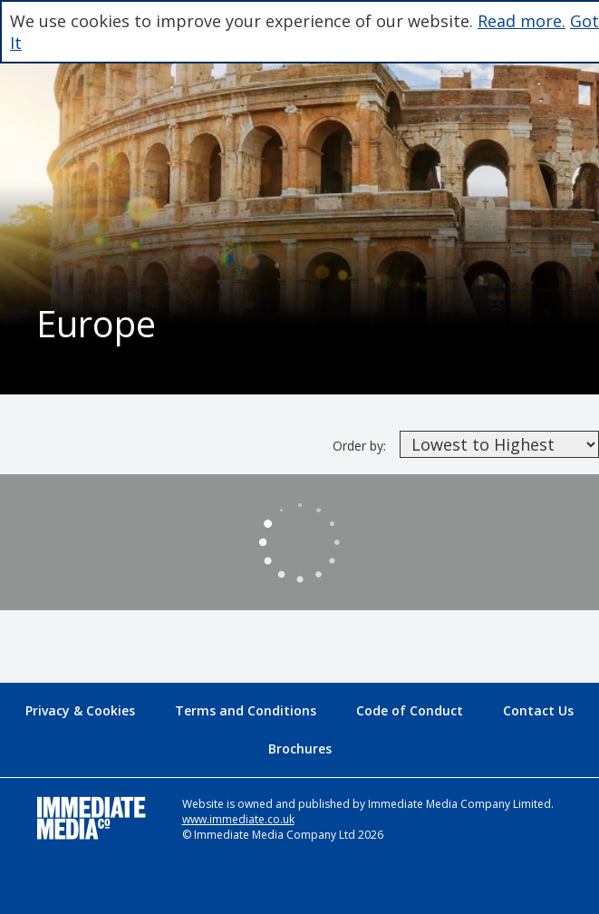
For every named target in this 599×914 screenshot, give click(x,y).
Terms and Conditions (245, 710)
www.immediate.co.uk (238, 819)
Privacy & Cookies (80, 710)
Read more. (521, 21)
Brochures (300, 748)
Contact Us (538, 710)
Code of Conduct (409, 710)
